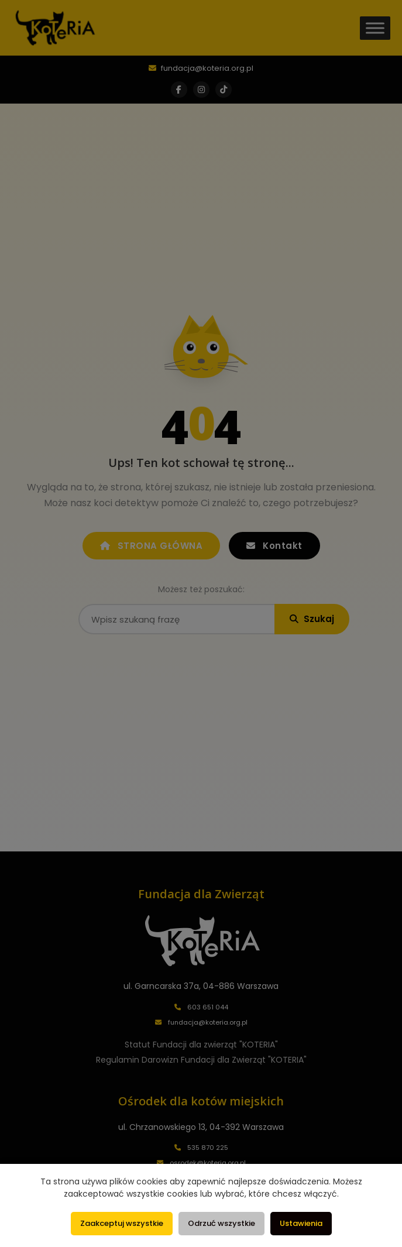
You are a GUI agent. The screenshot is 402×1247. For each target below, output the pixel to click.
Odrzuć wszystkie (221, 1223)
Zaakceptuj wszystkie (121, 1223)
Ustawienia (301, 1223)
